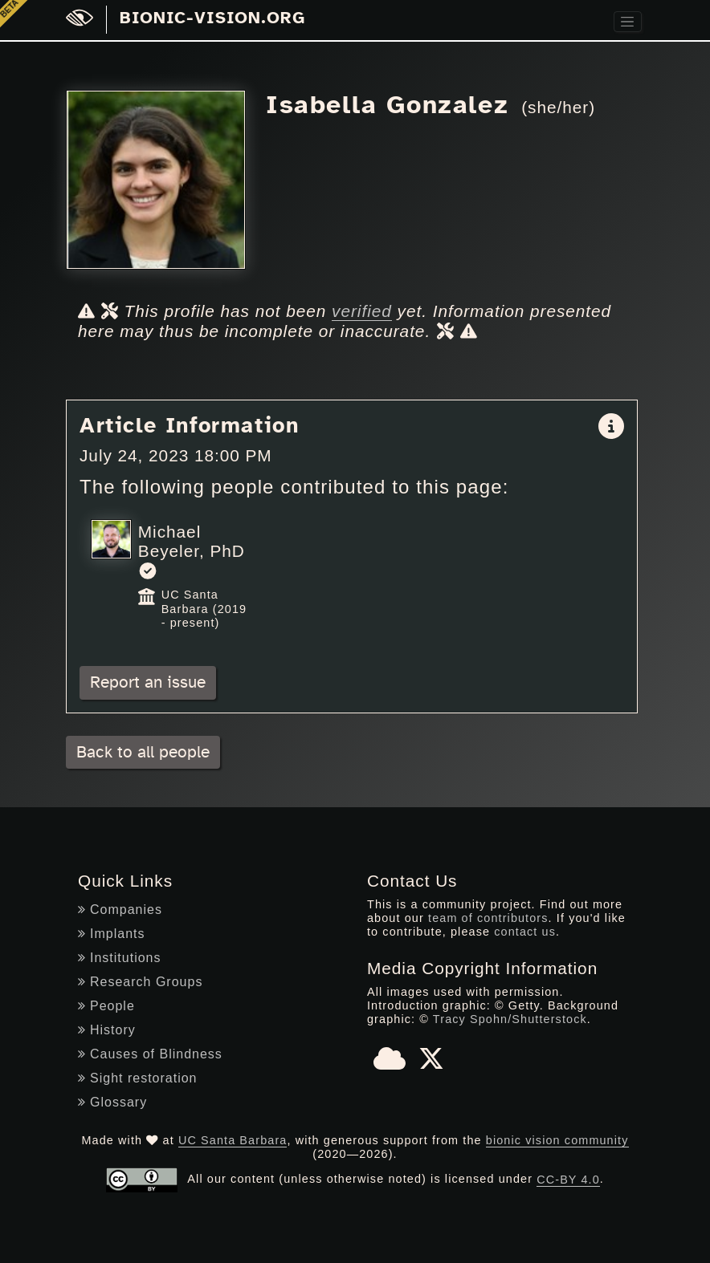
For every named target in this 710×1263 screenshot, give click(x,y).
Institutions (119, 958)
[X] (431, 1064)
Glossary (112, 1102)
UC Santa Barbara (233, 1140)
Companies (120, 909)
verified (362, 311)
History (107, 1030)
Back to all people (143, 752)
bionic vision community (557, 1140)
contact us (525, 931)
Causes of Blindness (150, 1054)
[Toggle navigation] (628, 22)
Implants (111, 933)
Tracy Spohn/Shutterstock (510, 1019)
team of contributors (488, 918)
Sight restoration (138, 1078)
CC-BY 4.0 (568, 1179)
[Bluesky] (389, 1064)
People (106, 1006)
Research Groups (140, 982)
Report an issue (148, 682)
